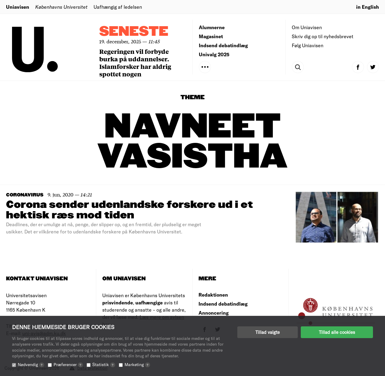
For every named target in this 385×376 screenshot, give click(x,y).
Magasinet (211, 36)
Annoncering (214, 313)
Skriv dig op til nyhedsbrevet (322, 36)
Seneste (133, 31)
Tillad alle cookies (337, 332)
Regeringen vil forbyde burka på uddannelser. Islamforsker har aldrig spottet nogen (135, 62)
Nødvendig (31, 364)
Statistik (103, 364)
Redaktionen (213, 294)
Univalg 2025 (214, 54)
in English (367, 7)
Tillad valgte (267, 332)
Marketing (137, 364)
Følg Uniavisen (307, 45)
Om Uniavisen (307, 27)
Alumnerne (212, 27)
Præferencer (68, 364)
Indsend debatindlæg (223, 45)
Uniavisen (17, 7)
